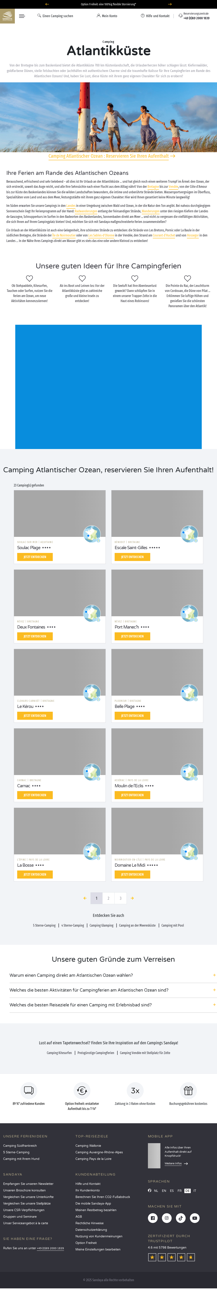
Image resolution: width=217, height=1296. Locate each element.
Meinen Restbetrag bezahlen (96, 1210)
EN (164, 1191)
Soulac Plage (28, 547)
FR (180, 1191)
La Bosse (25, 865)
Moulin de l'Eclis (129, 786)
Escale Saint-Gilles (131, 547)
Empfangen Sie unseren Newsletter (28, 1184)
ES (172, 1191)
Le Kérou (25, 706)
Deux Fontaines (31, 627)
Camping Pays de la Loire (93, 1159)
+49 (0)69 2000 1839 (50, 1248)
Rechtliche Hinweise (89, 1223)
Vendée (173, 187)
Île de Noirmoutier (64, 235)
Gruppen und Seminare (20, 1217)
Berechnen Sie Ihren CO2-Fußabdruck (102, 1197)
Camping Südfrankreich (20, 1146)
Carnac (23, 786)
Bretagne (153, 187)
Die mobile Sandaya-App (93, 1203)
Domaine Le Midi (130, 865)
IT (194, 1191)
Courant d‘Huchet (164, 235)
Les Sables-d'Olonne (101, 235)
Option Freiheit (86, 1243)
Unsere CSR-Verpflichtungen (24, 1210)
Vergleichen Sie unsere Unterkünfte (28, 1197)
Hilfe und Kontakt (87, 1184)
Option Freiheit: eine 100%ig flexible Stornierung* (108, 4)
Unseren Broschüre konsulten (24, 1190)
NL (156, 1191)
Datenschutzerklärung (91, 1230)
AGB (78, 1217)
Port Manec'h (127, 627)
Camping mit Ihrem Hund (21, 1159)
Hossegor (193, 235)
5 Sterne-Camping (16, 1152)
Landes (70, 206)
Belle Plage (124, 706)
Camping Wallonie (88, 1146)
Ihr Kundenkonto (87, 1190)
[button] (113, 975)
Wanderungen (151, 211)
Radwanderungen (86, 211)
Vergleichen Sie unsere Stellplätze (27, 1203)
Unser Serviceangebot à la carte (25, 1223)
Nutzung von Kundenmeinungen (98, 1236)
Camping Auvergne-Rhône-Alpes (99, 1152)
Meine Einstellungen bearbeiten (98, 1249)
